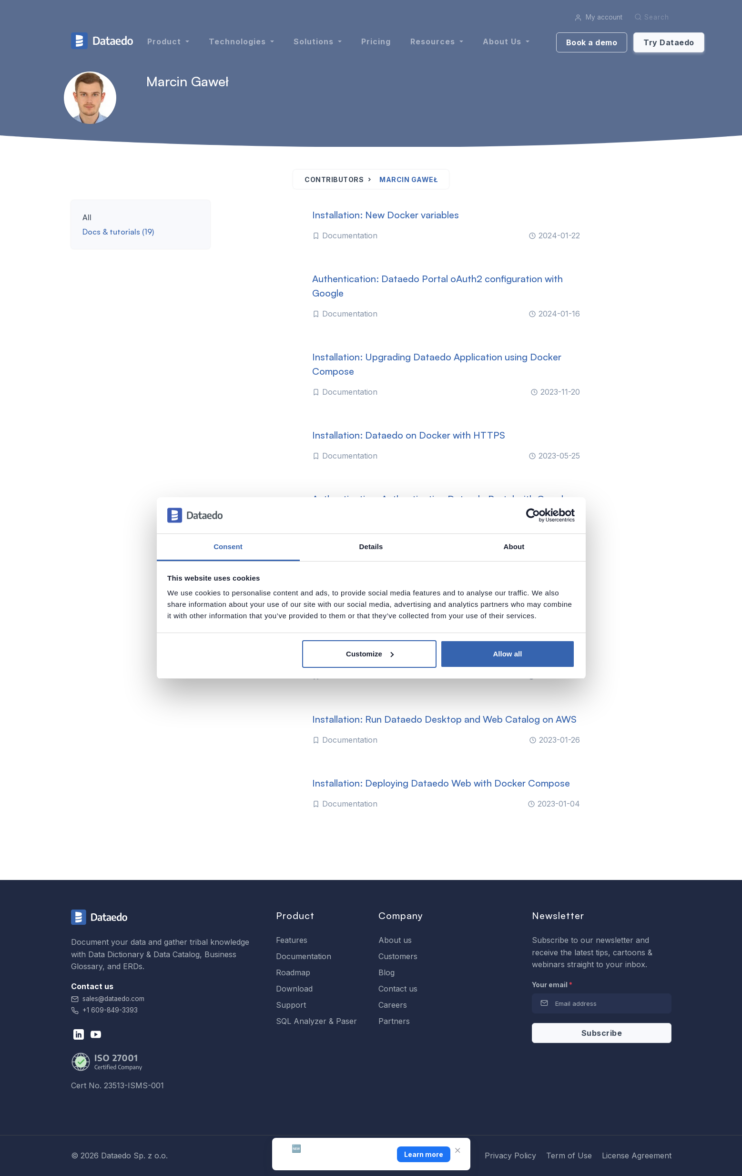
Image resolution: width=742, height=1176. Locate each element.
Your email (552, 985)
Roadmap (293, 972)
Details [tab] (371, 546)
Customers (397, 956)
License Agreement (636, 1155)
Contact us (397, 988)
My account (598, 17)
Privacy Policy (510, 1155)
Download (294, 988)
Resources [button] (433, 41)
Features (291, 940)
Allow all (507, 654)
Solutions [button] (315, 41)
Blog (386, 972)
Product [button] (165, 41)
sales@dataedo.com (107, 998)
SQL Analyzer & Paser (316, 1021)
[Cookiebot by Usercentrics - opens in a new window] (533, 515)
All (86, 217)
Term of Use (569, 1155)
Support (291, 1005)
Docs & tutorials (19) (118, 231)
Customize (370, 654)
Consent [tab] (228, 546)
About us (395, 940)
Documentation (303, 956)
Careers (392, 1005)
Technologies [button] (238, 41)
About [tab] (514, 546)
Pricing (376, 41)
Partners (394, 1021)
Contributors (334, 179)
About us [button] (503, 41)
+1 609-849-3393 (104, 1010)
